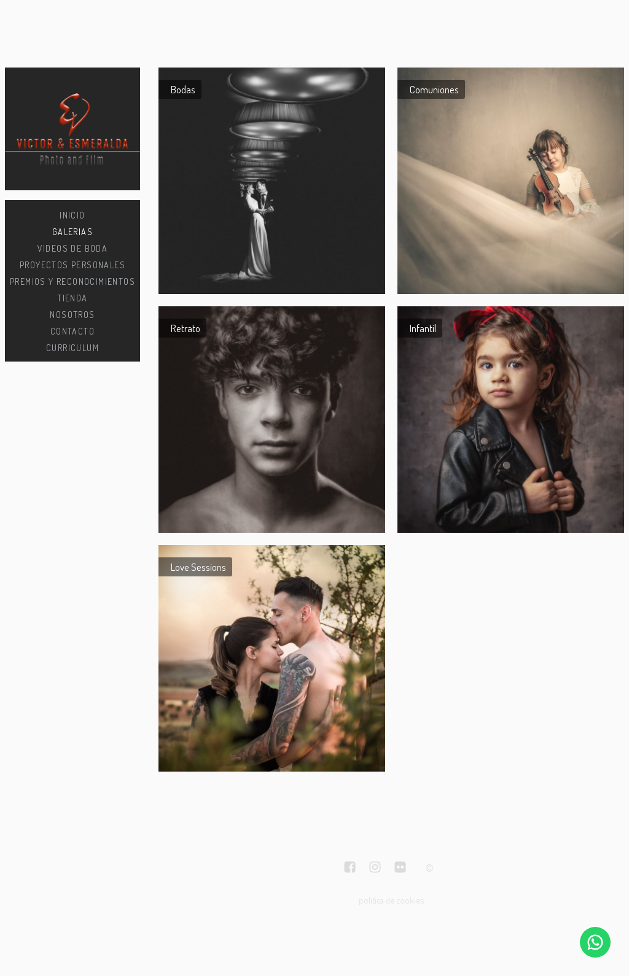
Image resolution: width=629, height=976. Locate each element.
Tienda (72, 298)
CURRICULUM (72, 348)
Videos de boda (72, 248)
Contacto (72, 331)
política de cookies (391, 899)
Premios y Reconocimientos (72, 281)
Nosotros (72, 314)
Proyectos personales (72, 265)
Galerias (72, 232)
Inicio (72, 215)
